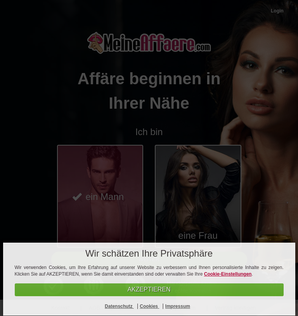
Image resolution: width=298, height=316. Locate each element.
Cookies (149, 306)
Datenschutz (119, 306)
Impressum (177, 306)
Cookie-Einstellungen (228, 274)
